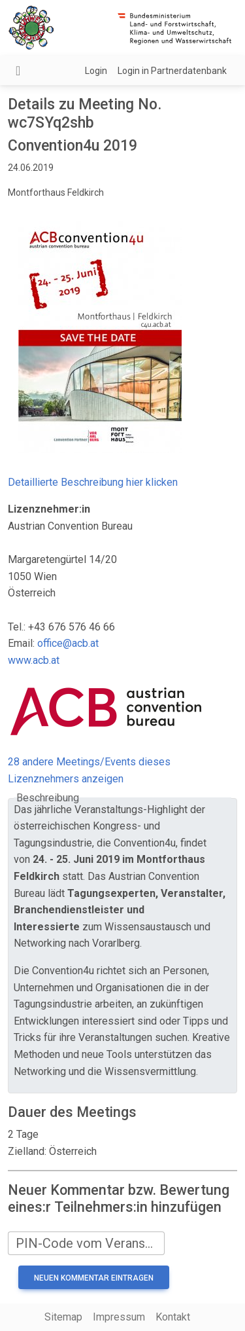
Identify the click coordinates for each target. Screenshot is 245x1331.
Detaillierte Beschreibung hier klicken (93, 482)
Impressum (119, 1317)
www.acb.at (33, 660)
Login (96, 70)
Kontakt (172, 1317)
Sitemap (63, 1317)
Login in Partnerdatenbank (172, 70)
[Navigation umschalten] (18, 71)
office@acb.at (68, 643)
